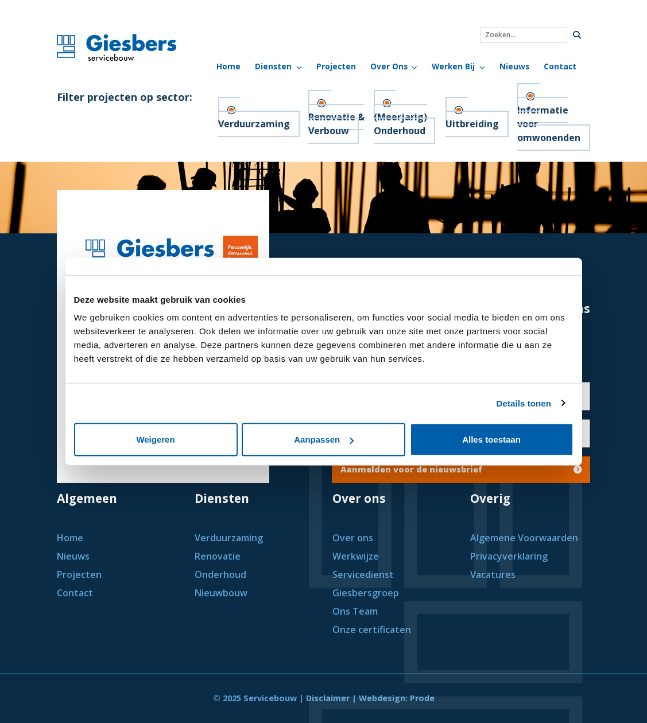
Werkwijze (355, 556)
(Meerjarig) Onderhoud (400, 124)
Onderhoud (220, 574)
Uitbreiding (472, 124)
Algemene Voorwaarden (524, 537)
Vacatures (493, 574)
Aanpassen (324, 439)
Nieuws (514, 66)
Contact (560, 66)
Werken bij (453, 66)
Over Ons (389, 66)
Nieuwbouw (221, 593)
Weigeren (155, 439)
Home (228, 66)
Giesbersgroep (365, 593)
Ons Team (355, 611)
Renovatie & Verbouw (336, 124)
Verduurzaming (254, 124)
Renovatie (218, 556)
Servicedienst (363, 574)
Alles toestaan (491, 439)
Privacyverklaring (509, 556)
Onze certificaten (371, 629)
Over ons (352, 537)
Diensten (273, 66)
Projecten (336, 66)
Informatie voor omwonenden (548, 124)
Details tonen (524, 403)
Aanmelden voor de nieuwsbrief (461, 469)
